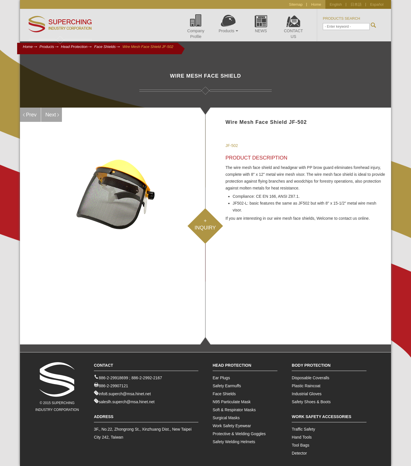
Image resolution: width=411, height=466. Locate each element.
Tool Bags (300, 445)
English (336, 4)
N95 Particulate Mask (232, 402)
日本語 (356, 4)
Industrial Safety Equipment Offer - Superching (60, 24)
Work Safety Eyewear (232, 425)
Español (377, 4)
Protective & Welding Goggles (239, 433)
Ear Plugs (221, 378)
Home (316, 4)
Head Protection (74, 47)
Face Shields (105, 47)
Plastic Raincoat (306, 386)
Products (227, 23)
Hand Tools (302, 437)
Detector (299, 453)
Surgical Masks (226, 417)
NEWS (260, 23)
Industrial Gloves (306, 394)
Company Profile (195, 26)
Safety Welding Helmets (234, 441)
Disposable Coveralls (310, 378)
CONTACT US (293, 26)
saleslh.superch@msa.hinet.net (127, 402)
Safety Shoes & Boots (311, 402)
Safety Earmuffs (227, 386)
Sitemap (296, 4)
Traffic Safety (303, 429)
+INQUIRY (205, 224)
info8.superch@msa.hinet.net (125, 394)
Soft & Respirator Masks (234, 410)
